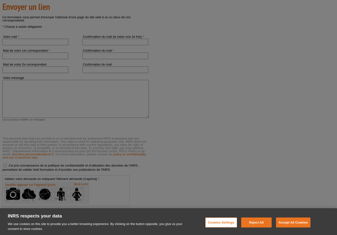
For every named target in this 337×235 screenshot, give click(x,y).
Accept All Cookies (293, 227)
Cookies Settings (221, 227)
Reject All (256, 227)
